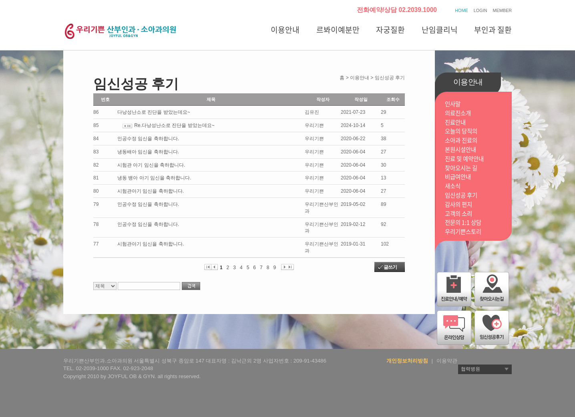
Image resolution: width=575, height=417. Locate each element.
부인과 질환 (493, 29)
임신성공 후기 (461, 195)
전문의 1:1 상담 (463, 222)
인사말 (452, 104)
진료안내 (455, 122)
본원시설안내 (460, 149)
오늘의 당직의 (461, 131)
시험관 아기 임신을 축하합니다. (151, 165)
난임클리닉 (440, 29)
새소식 (452, 186)
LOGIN (480, 10)
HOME (461, 10)
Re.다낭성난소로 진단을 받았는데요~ (174, 125)
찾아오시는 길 (461, 168)
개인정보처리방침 (407, 361)
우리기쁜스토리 (463, 232)
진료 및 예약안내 (464, 159)
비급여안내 (458, 177)
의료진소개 (458, 113)
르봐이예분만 (338, 29)
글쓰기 (390, 267)
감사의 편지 (458, 204)
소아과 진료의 (461, 140)
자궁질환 (390, 29)
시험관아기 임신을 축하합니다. (150, 191)
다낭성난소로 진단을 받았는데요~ (153, 112)
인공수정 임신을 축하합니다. (148, 138)
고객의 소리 (458, 214)
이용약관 (446, 361)
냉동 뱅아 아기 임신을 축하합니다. (154, 178)
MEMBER (502, 10)
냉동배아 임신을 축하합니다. (148, 152)
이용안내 (285, 29)
